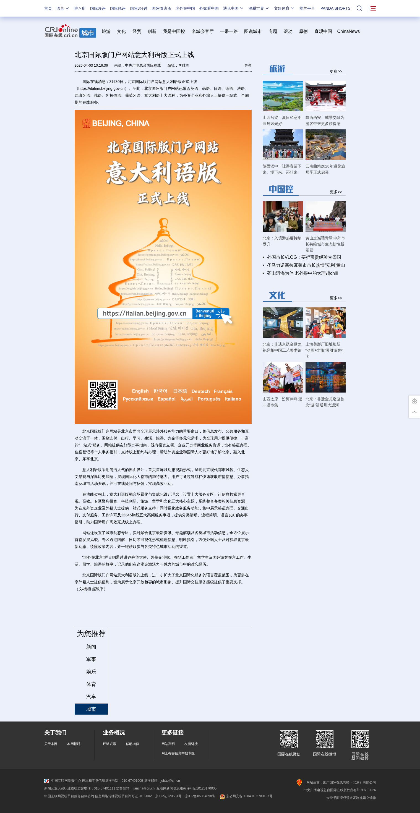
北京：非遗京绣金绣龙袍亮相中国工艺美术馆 (282, 347)
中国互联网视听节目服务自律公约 (69, 796)
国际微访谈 (161, 8)
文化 (121, 31)
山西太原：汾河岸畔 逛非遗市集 (282, 402)
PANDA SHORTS (335, 8)
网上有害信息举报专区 (178, 753)
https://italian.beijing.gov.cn (102, 88)
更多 (248, 65)
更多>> (336, 71)
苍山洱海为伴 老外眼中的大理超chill (302, 273)
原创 (303, 31)
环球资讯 (109, 744)
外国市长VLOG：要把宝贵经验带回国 (304, 257)
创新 (152, 31)
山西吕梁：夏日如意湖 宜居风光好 (282, 120)
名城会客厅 (203, 31)
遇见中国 (233, 8)
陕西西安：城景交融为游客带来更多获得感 (325, 120)
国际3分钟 (139, 8)
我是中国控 (174, 31)
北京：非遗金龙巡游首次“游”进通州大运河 (325, 402)
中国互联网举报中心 (62, 781)
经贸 (138, 31)
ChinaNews (348, 31)
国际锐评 (118, 8)
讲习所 (80, 8)
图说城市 (253, 31)
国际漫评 (98, 8)
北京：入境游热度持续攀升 (282, 241)
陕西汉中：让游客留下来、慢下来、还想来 (282, 169)
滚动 (288, 31)
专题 (272, 31)
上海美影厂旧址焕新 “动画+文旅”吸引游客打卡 (325, 350)
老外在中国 (185, 8)
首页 (48, 8)
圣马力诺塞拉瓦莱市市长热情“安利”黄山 (306, 265)
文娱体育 (284, 8)
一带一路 (229, 31)
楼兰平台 (307, 8)
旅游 (106, 31)
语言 (63, 8)
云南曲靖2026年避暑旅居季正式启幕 (325, 169)
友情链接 (191, 744)
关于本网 (51, 744)
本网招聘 (73, 744)
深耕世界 (259, 8)
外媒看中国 (209, 8)
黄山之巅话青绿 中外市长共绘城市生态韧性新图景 (325, 244)
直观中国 (323, 31)
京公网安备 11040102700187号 (245, 796)
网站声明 (168, 744)
